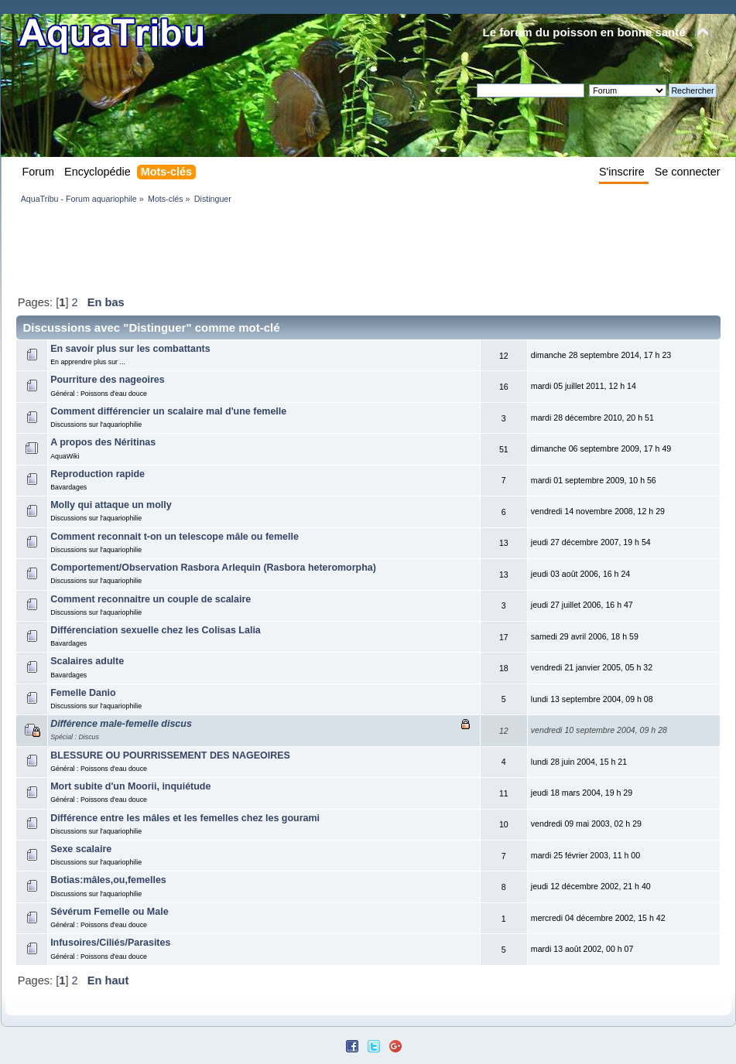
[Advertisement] (298, 249)
